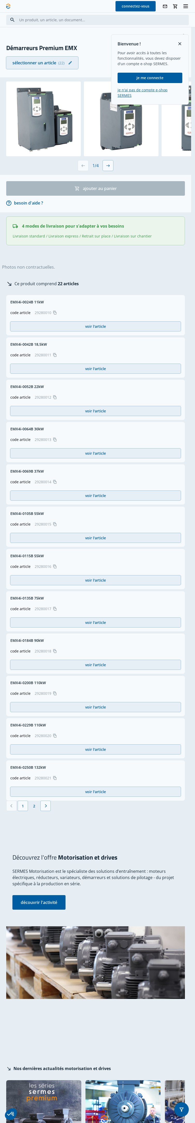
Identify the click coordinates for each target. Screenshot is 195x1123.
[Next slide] (108, 165)
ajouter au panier (96, 188)
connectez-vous (135, 6)
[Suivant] (45, 806)
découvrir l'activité (39, 902)
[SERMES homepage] (8, 6)
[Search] (12, 20)
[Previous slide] (83, 165)
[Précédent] (11, 806)
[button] (181, 1109)
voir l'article (95, 326)
